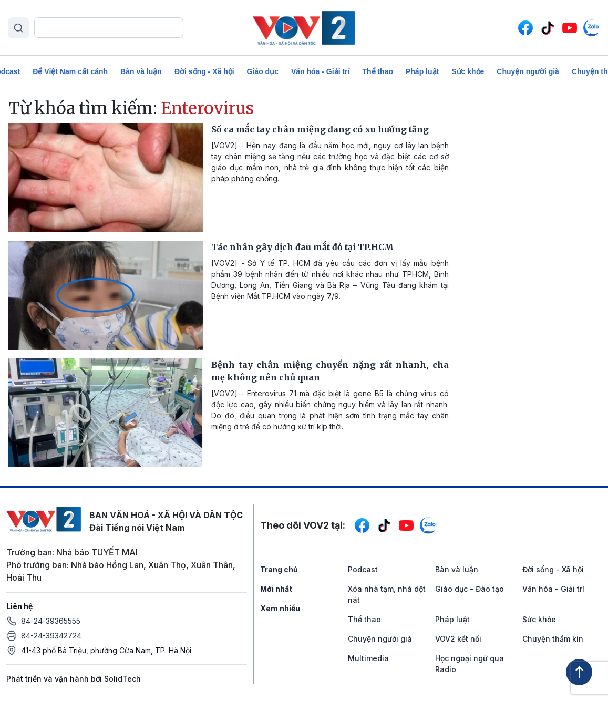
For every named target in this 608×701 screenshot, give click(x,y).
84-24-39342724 (51, 635)
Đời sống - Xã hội (204, 71)
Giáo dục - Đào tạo (469, 588)
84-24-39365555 (50, 620)
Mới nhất (276, 588)
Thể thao (377, 71)
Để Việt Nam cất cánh (70, 71)
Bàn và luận (141, 71)
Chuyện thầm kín (552, 638)
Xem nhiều (280, 608)
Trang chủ (279, 569)
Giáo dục (263, 71)
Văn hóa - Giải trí (320, 71)
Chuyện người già (528, 71)
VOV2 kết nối (458, 638)
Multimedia (368, 658)
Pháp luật (422, 71)
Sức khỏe (467, 71)
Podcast (363, 569)
